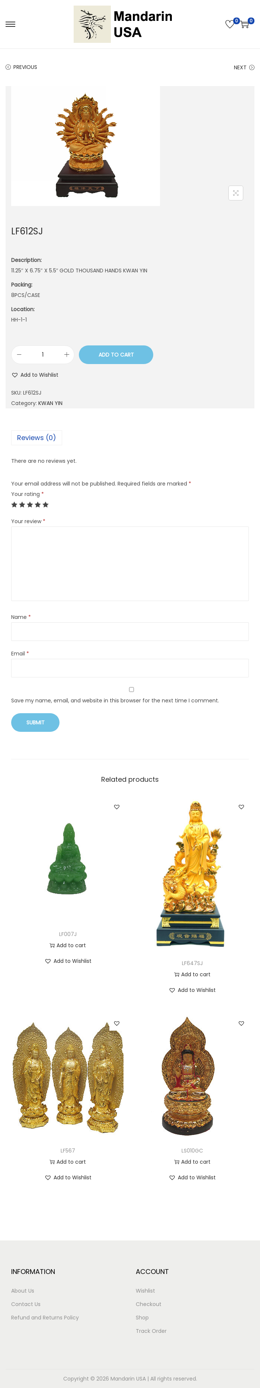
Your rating (27, 494)
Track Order (151, 1331)
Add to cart (116, 354)
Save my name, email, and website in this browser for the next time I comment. (115, 700)
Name (21, 617)
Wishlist (145, 1290)
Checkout (148, 1304)
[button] (34, 375)
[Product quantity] (43, 355)
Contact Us (26, 1304)
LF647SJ (192, 963)
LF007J (68, 934)
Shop (142, 1317)
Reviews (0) (36, 437)
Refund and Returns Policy (45, 1317)
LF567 (68, 1150)
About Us (22, 1290)
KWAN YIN (50, 403)
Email (20, 653)
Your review (28, 521)
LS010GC (192, 1150)
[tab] (130, 437)
